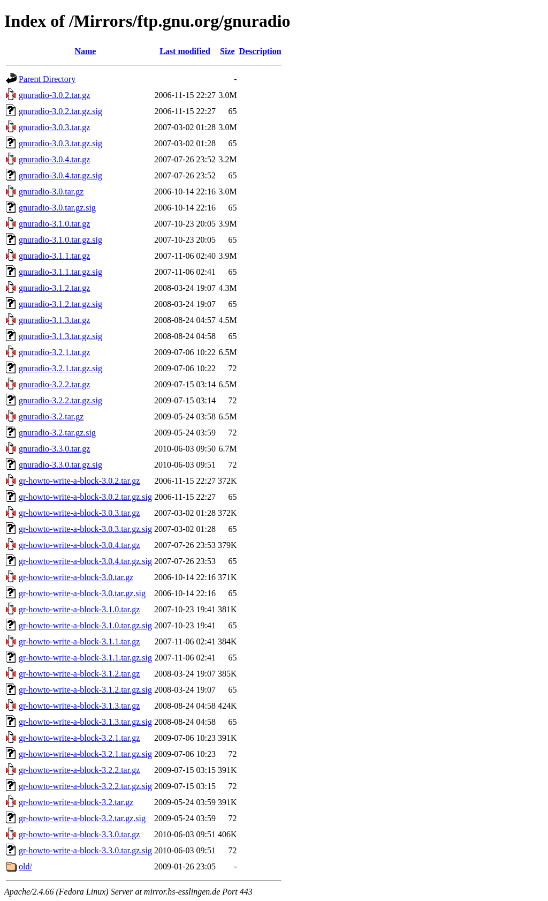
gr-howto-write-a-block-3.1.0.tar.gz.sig (85, 625)
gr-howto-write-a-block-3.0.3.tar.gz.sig (85, 529)
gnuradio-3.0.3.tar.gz (54, 127)
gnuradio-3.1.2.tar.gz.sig (60, 304)
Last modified (184, 51)
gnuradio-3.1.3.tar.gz (54, 320)
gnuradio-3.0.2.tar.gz (54, 95)
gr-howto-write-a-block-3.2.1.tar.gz (79, 737)
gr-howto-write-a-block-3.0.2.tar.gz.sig (85, 496)
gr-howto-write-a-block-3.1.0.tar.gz (79, 609)
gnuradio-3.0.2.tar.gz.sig (60, 111)
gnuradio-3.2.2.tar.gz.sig (60, 400)
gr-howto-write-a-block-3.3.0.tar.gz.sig (85, 850)
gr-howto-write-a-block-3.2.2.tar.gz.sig (85, 786)
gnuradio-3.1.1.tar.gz (54, 255)
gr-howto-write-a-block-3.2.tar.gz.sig (82, 818)
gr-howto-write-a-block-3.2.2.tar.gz (79, 770)
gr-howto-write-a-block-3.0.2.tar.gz (79, 480)
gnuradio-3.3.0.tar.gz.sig (60, 464)
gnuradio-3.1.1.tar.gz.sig (60, 271)
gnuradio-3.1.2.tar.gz (54, 287)
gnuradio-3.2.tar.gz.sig (57, 432)
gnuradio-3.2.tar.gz (51, 416)
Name (85, 51)
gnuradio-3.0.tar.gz (51, 191)
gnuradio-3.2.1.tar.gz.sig (60, 368)
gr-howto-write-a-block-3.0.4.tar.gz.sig (85, 561)
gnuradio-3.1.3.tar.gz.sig (60, 336)
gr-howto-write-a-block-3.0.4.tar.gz (79, 545)
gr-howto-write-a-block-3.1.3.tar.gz (79, 705)
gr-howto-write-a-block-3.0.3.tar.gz (79, 512)
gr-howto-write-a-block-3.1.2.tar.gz (79, 673)
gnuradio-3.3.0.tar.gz (54, 448)
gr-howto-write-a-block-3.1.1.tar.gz (79, 641)
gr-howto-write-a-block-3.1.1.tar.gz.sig (85, 657)
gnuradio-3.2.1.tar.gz (54, 352)
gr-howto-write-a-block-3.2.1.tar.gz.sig (85, 754)
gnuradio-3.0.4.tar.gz (54, 159)
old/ (25, 866)
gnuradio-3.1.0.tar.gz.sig (60, 239)
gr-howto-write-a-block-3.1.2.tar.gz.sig (85, 689)
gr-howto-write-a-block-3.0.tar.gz (76, 577)
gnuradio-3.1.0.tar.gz (54, 223)
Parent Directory (47, 79)
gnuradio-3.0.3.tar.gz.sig (60, 143)
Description (260, 51)
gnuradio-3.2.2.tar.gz (54, 384)
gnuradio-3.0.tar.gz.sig (57, 207)
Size (227, 51)
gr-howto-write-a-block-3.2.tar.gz (76, 802)
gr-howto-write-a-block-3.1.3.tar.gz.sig (85, 721)
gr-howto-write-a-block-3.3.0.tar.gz (79, 834)
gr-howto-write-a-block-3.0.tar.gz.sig (82, 593)
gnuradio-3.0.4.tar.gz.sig (60, 175)
